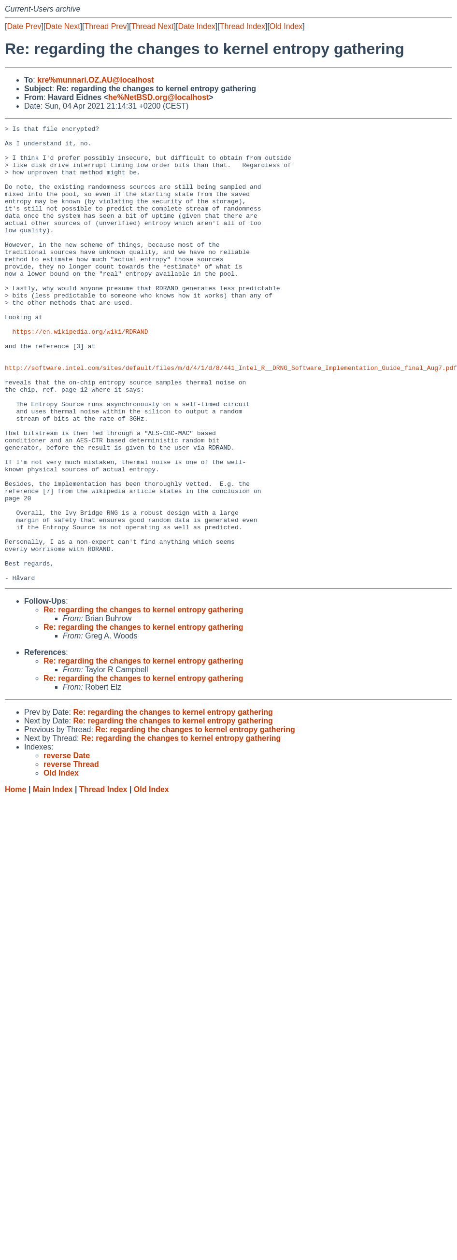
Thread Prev (106, 26)
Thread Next (152, 26)
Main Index (53, 881)
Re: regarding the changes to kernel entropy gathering (143, 701)
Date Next (62, 26)
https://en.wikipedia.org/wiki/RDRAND (80, 373)
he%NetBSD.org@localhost (158, 97)
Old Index (286, 26)
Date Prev (24, 26)
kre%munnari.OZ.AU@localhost (95, 80)
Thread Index (242, 26)
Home (15, 881)
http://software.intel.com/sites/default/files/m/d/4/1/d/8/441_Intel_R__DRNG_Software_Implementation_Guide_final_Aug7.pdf (231, 416)
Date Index (196, 26)
